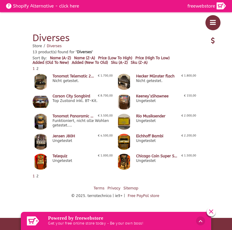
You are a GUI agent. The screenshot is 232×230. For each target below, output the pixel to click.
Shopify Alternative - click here (46, 6)
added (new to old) (90, 62)
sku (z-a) (139, 62)
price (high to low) (152, 58)
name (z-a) (84, 58)
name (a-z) (60, 58)
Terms (99, 188)
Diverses (54, 46)
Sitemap (130, 188)
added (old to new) (51, 62)
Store (37, 46)
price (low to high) (115, 58)
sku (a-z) (119, 62)
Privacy (114, 188)
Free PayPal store (143, 195)
